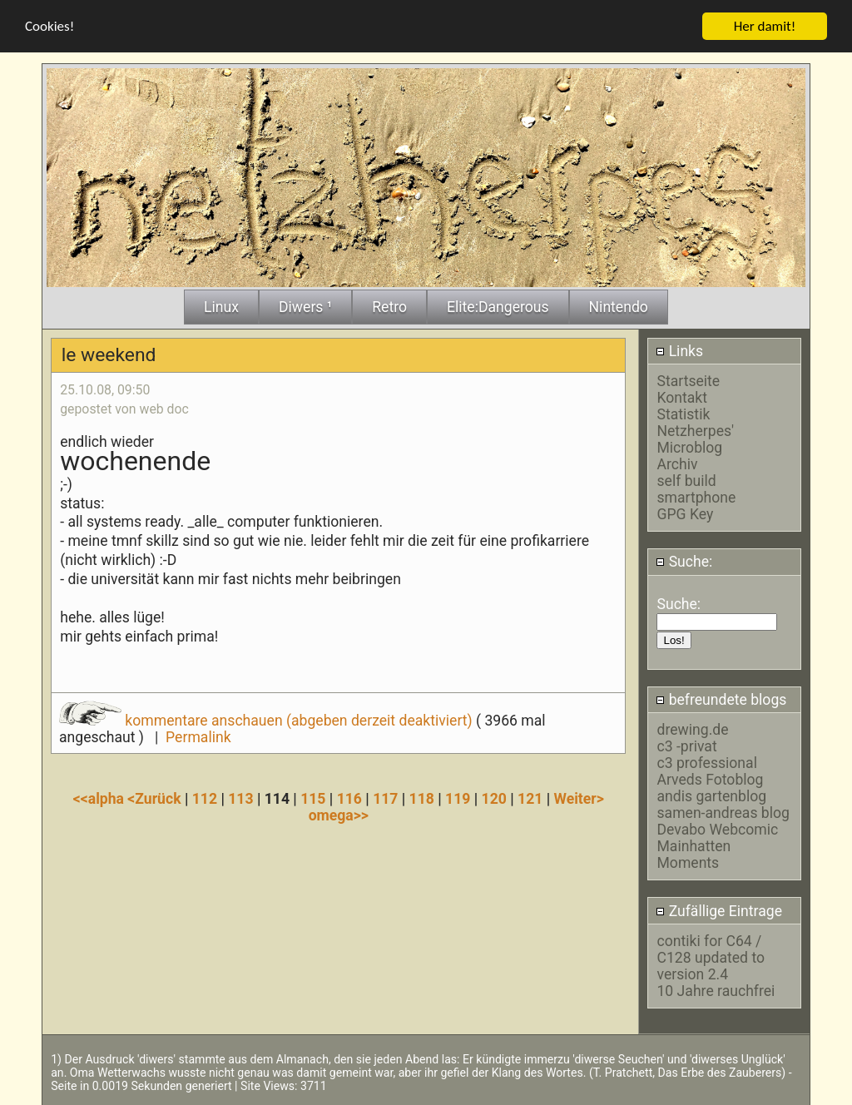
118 (421, 798)
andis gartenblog (711, 796)
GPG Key (684, 513)
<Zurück (156, 798)
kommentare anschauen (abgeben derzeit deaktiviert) (267, 719)
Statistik (683, 413)
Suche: (684, 561)
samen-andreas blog (722, 813)
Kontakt (681, 397)
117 (385, 798)
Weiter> (579, 798)
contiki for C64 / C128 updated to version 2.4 (710, 957)
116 (349, 798)
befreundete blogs (721, 699)
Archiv (676, 463)
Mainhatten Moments (693, 854)
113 (240, 798)
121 (530, 798)
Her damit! (765, 25)
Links (679, 350)
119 (457, 798)
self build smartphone (696, 488)
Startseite (688, 380)
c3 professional (706, 763)
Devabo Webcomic (717, 829)
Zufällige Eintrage (719, 910)
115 (312, 798)
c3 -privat (686, 746)
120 (494, 798)
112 (204, 798)
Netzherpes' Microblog (695, 438)
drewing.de (692, 729)
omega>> (339, 814)
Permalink (198, 736)
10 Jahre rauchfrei (715, 990)
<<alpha (100, 798)
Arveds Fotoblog (709, 779)
